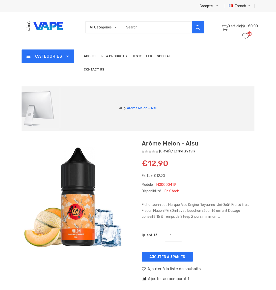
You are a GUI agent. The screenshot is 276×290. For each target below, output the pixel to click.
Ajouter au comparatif (166, 278)
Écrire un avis (184, 151)
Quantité (149, 235)
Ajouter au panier (167, 257)
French (240, 6)
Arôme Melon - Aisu (142, 108)
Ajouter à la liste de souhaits (171, 268)
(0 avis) (165, 151)
